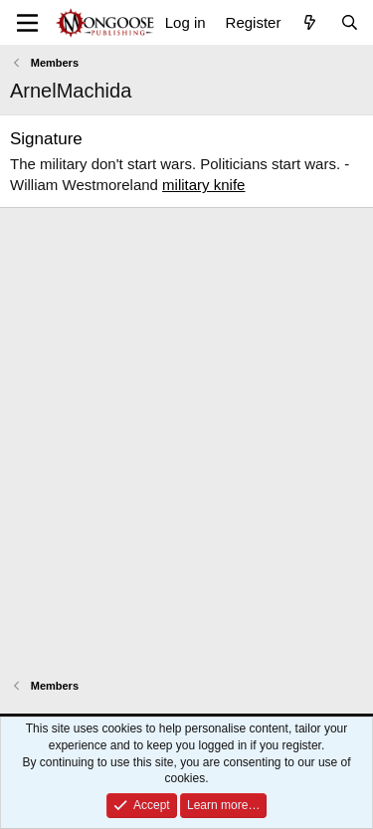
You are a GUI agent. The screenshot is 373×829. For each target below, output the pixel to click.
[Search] (349, 22)
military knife (203, 184)
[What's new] (309, 22)
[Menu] (27, 23)
